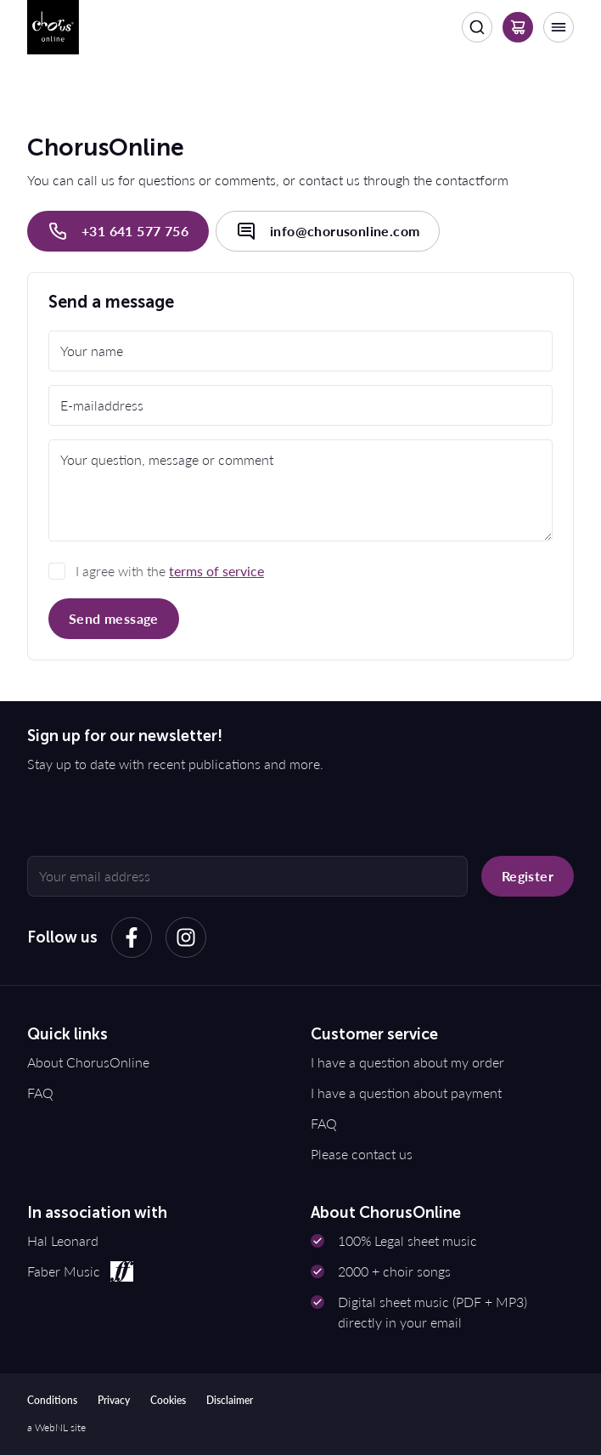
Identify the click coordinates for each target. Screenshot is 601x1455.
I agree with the (170, 571)
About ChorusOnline (88, 1062)
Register (527, 876)
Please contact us (362, 1154)
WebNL (51, 1427)
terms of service (216, 571)
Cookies (168, 1400)
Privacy (114, 1400)
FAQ (40, 1092)
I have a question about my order (407, 1062)
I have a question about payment (406, 1092)
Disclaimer (229, 1400)
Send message (114, 618)
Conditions (52, 1400)
